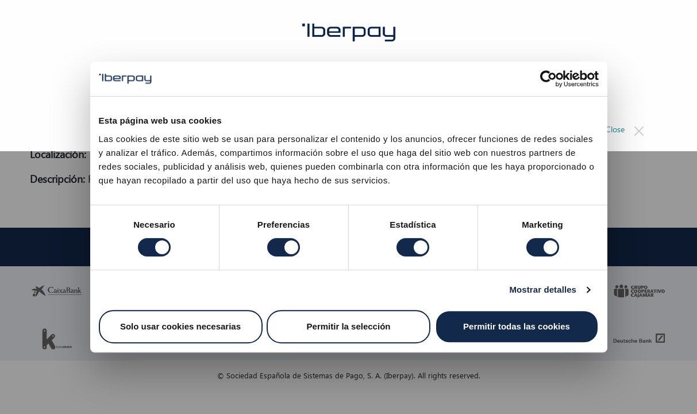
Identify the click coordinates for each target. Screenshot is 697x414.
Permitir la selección (349, 326)
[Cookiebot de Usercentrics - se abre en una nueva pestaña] (548, 78)
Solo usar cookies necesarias (180, 326)
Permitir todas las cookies (516, 326)
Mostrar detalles (542, 289)
